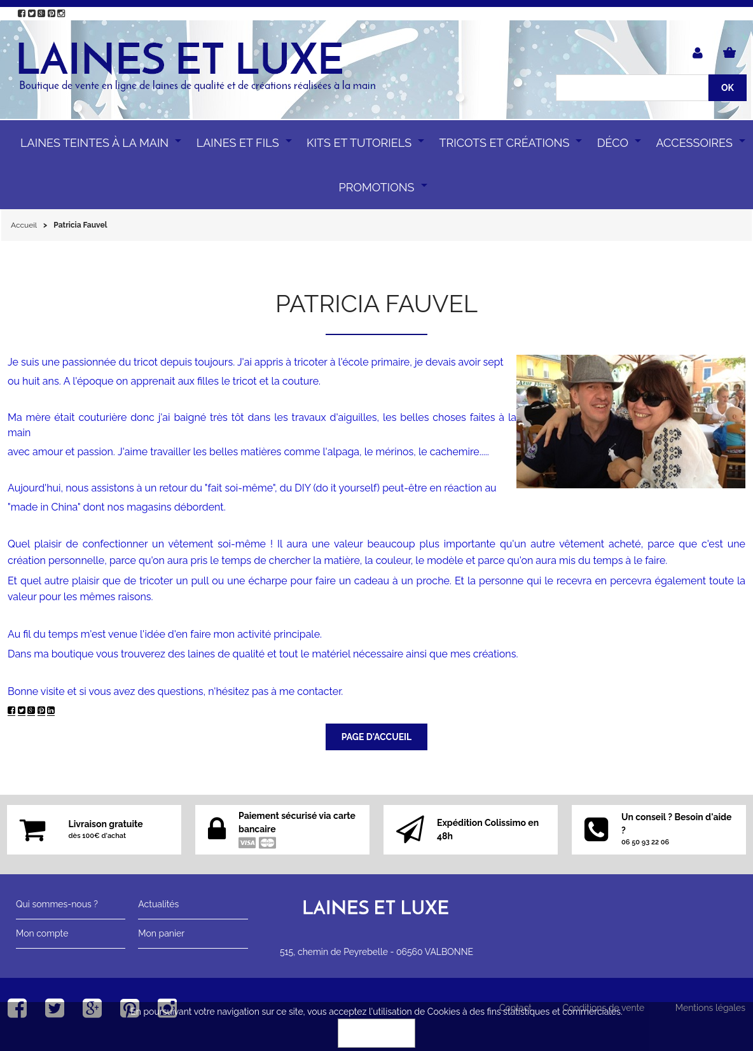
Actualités (158, 904)
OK (376, 1033)
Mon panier (161, 933)
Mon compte (42, 933)
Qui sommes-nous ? (57, 904)
